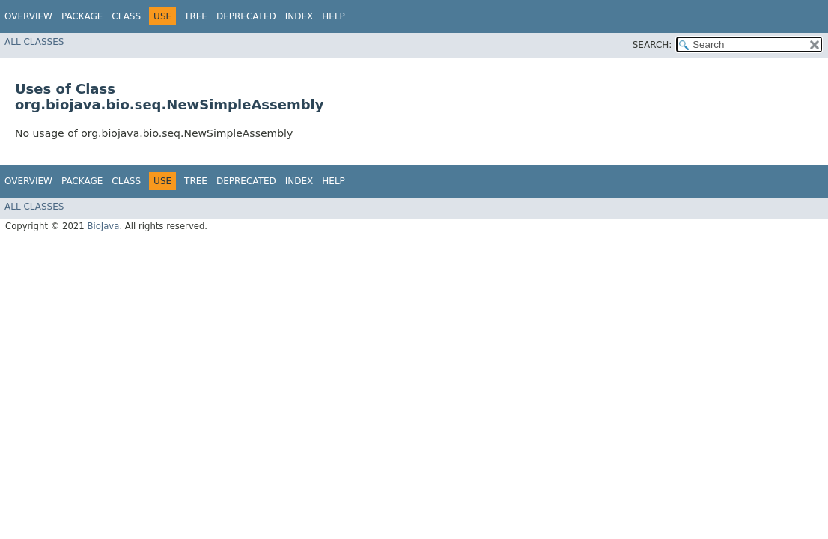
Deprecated (246, 16)
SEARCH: (652, 45)
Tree (195, 16)
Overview (28, 16)
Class (126, 16)
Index (299, 16)
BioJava (103, 226)
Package (82, 16)
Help (333, 16)
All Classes (34, 42)
